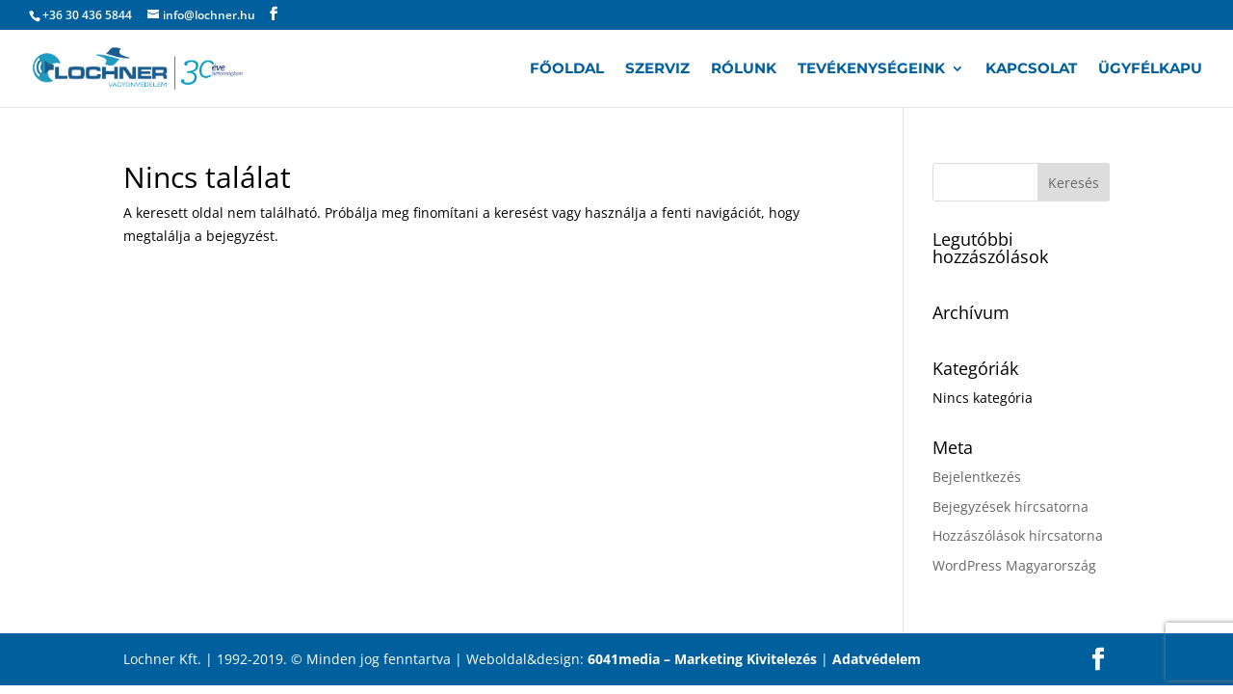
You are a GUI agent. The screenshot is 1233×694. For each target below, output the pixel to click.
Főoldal (567, 69)
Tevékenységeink (871, 69)
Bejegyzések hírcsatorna (1010, 506)
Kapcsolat (1031, 69)
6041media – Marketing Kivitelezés (702, 659)
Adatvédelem (876, 659)
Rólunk (743, 69)
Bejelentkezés (976, 476)
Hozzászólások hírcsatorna (1017, 535)
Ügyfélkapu (1150, 69)
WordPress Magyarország (1014, 565)
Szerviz (657, 69)
